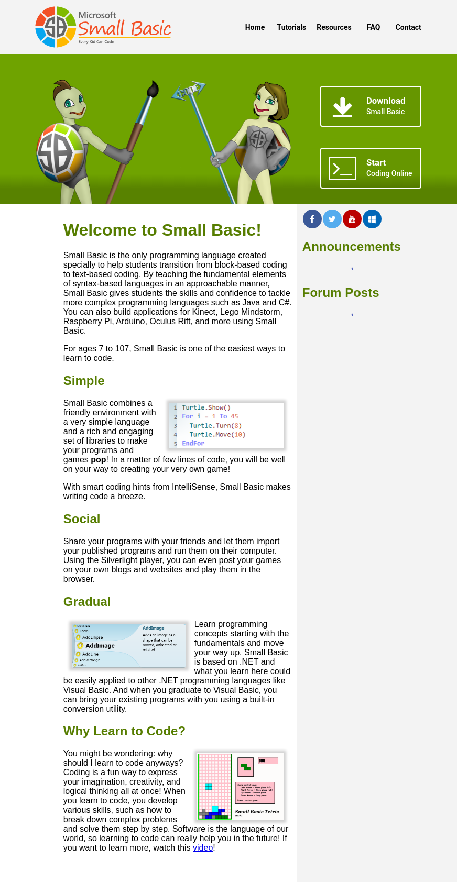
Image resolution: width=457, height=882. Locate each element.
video (203, 847)
